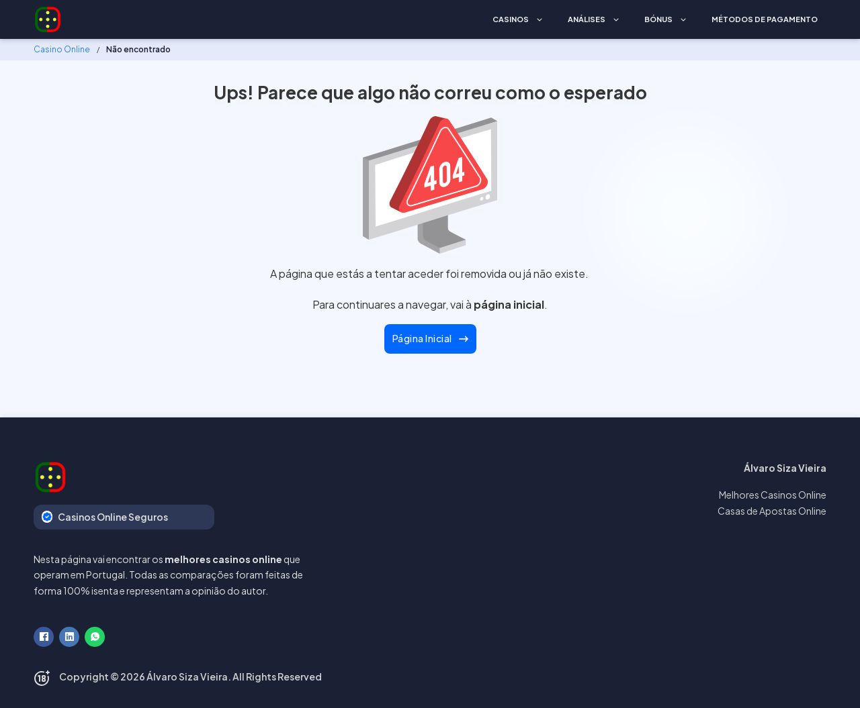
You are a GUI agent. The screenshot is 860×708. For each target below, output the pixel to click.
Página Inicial (430, 338)
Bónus (658, 19)
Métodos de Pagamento (765, 19)
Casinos (510, 19)
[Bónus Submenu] (683, 20)
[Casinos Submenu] (539, 20)
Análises (586, 19)
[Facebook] (44, 637)
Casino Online (62, 49)
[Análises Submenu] (616, 20)
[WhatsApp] (95, 637)
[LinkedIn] (69, 637)
